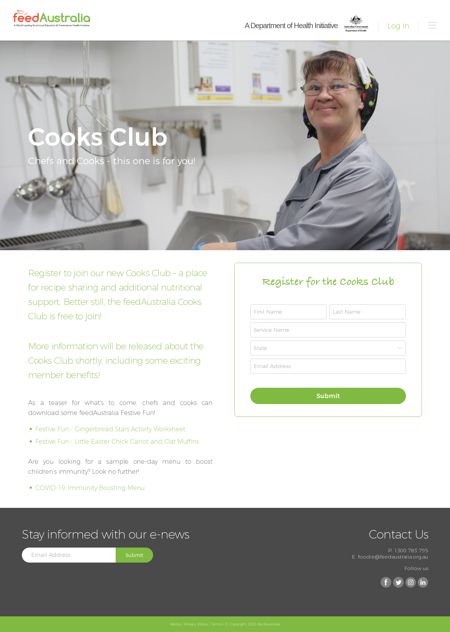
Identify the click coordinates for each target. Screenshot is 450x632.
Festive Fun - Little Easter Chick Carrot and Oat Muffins (117, 441)
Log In (398, 25)
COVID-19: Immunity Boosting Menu (90, 488)
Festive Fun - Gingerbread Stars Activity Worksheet (110, 429)
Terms (216, 624)
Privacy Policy (196, 624)
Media (175, 624)
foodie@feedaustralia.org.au (393, 557)
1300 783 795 (411, 551)
